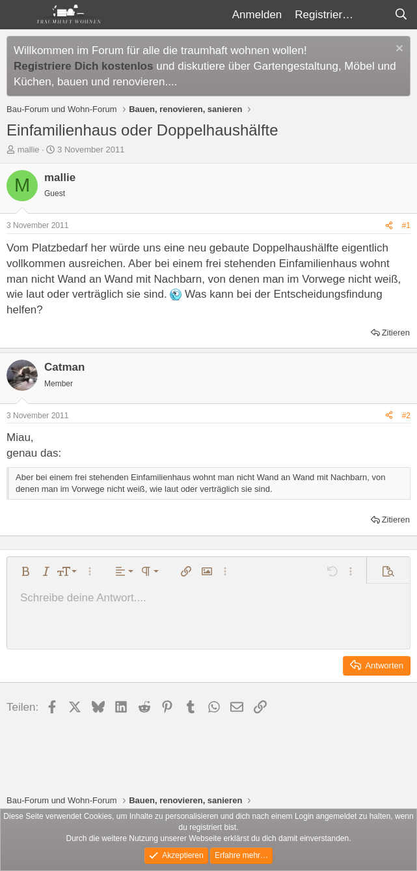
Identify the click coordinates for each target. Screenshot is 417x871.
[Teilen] (389, 225)
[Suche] (400, 15)
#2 (406, 415)
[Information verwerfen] (397, 50)
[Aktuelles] (373, 15)
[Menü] (18, 15)
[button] (25, 571)
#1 (406, 225)
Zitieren (396, 332)
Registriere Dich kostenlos (83, 66)
